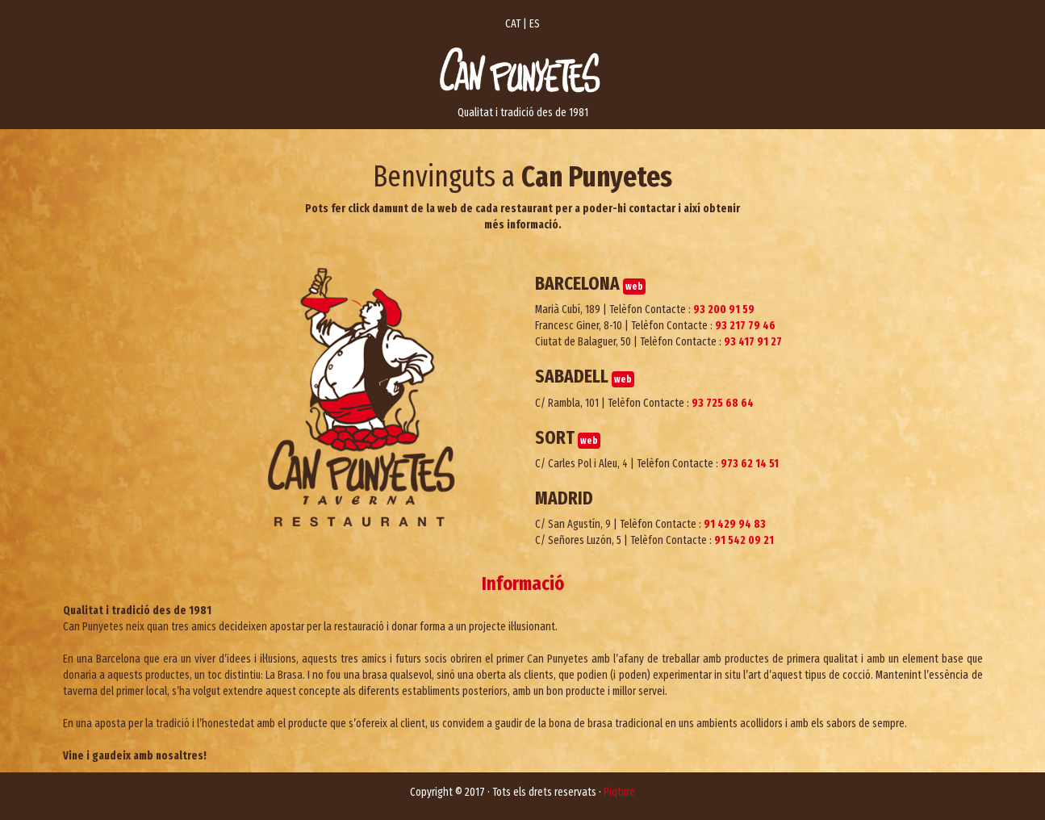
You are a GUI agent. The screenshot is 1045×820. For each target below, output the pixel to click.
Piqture (619, 792)
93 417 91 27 (753, 342)
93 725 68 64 (723, 403)
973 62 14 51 (750, 464)
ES (534, 24)
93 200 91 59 (723, 309)
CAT (512, 24)
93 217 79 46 (745, 326)
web (634, 286)
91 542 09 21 (744, 540)
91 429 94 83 (735, 524)
